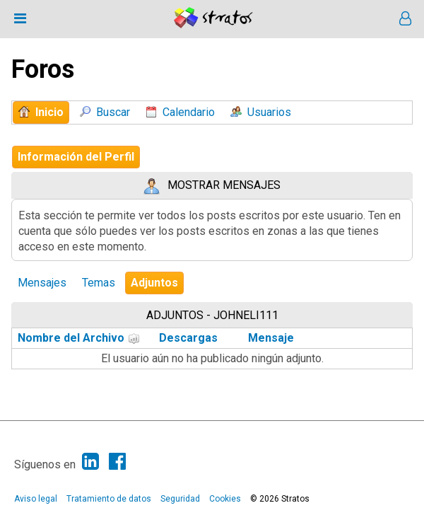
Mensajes (42, 282)
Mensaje (271, 338)
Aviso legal (35, 499)
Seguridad (180, 499)
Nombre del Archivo (79, 338)
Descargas (188, 338)
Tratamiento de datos (108, 499)
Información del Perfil (76, 156)
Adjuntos (154, 282)
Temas (98, 282)
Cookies (225, 499)
